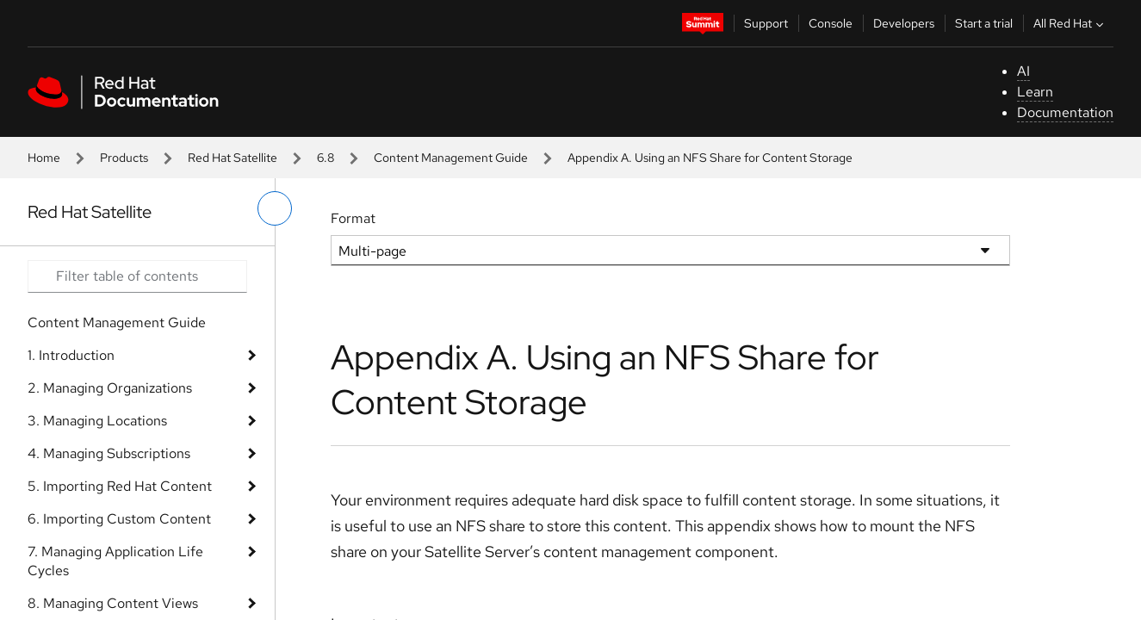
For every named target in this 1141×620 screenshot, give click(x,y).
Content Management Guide (451, 157)
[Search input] (137, 276)
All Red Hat (1070, 23)
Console (831, 23)
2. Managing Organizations (110, 388)
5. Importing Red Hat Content (120, 486)
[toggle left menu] (274, 208)
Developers (903, 23)
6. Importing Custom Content (119, 519)
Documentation (1065, 112)
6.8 (325, 157)
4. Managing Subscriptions (109, 453)
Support (766, 23)
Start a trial (984, 23)
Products (124, 157)
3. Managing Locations (97, 421)
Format (353, 218)
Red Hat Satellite (232, 157)
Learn (1035, 92)
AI (1023, 71)
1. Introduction (71, 355)
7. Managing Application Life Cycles (115, 561)
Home (44, 157)
